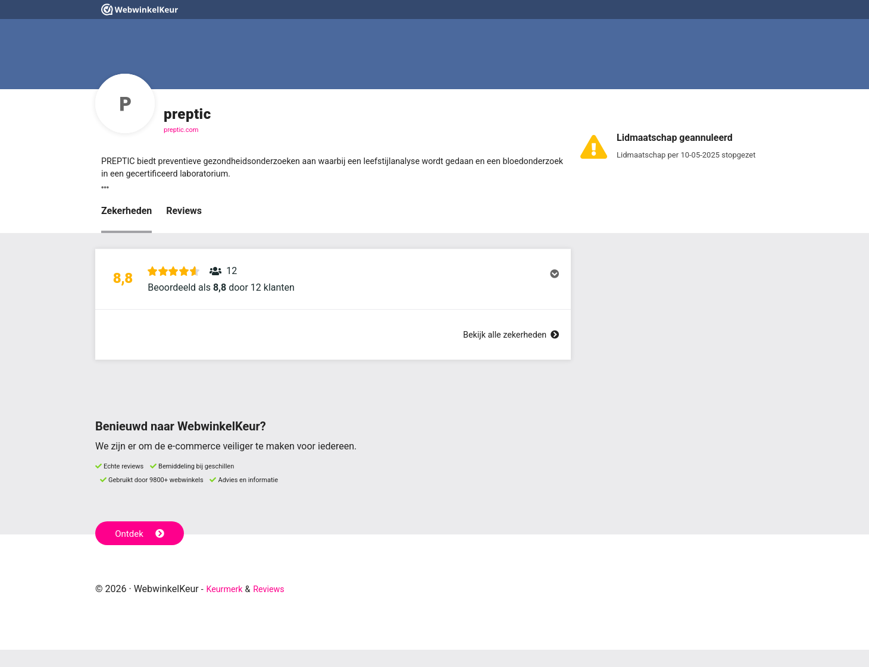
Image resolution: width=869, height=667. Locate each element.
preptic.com (181, 130)
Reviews (184, 214)
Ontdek (142, 549)
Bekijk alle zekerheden (505, 351)
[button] (333, 289)
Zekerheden (126, 214)
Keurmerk (227, 606)
